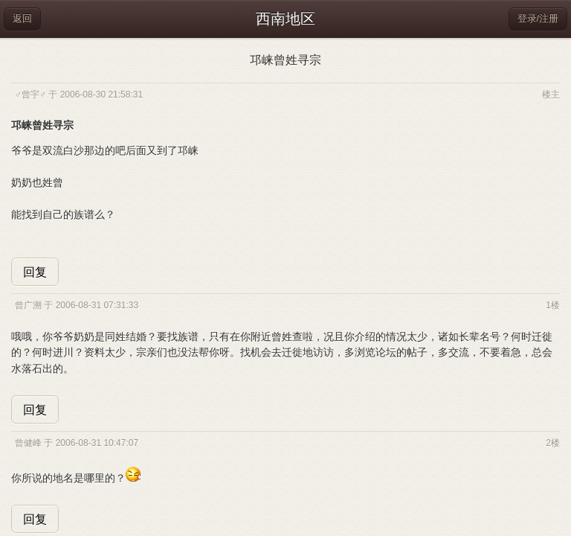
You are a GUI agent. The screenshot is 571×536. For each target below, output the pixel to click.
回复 (35, 272)
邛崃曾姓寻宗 (285, 60)
